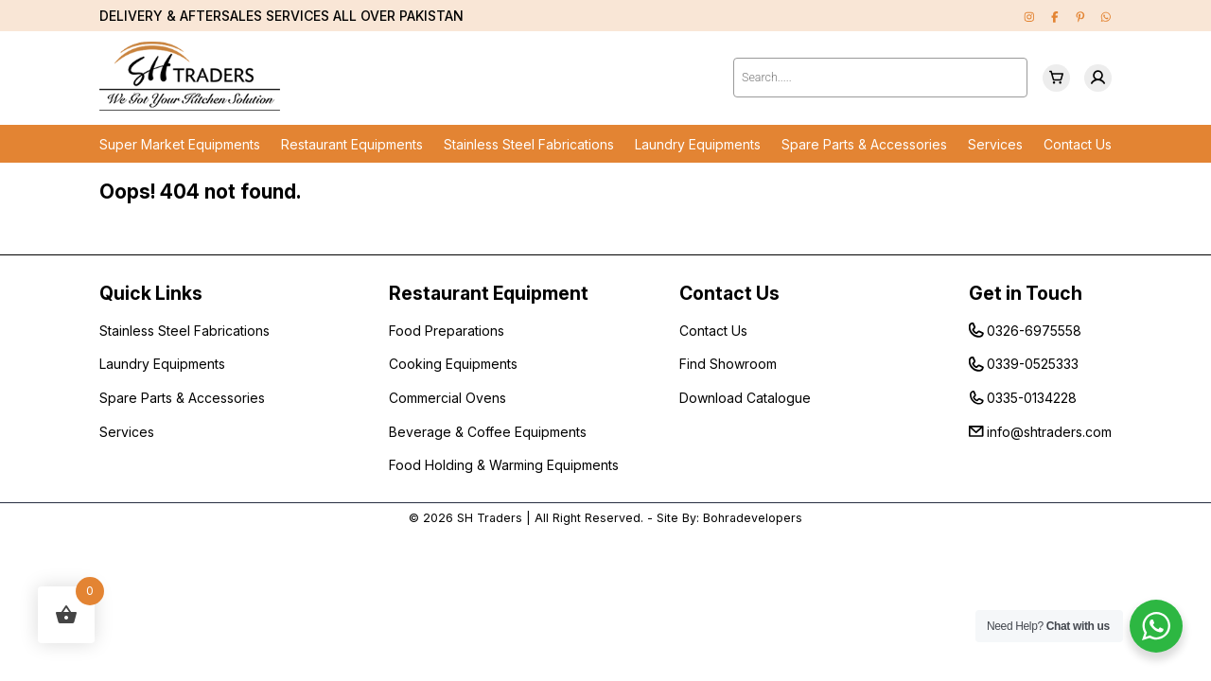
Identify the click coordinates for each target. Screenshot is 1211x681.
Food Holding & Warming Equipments (504, 465)
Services (995, 144)
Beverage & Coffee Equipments (488, 432)
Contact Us (1078, 144)
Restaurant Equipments (352, 144)
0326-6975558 (1034, 331)
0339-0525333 (1033, 364)
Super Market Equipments (179, 144)
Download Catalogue (745, 398)
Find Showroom (728, 364)
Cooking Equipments (453, 364)
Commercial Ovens (447, 398)
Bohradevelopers (752, 518)
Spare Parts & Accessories (864, 144)
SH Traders (489, 518)
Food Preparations (446, 331)
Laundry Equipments (698, 144)
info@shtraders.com (1049, 432)
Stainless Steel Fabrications (529, 144)
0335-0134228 (1032, 398)
